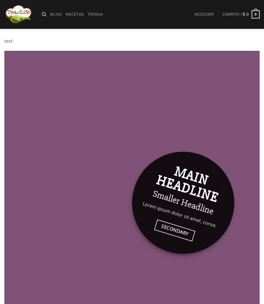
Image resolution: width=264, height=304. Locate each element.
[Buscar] (44, 14)
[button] (204, 14)
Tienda (95, 14)
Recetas (75, 14)
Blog (56, 14)
